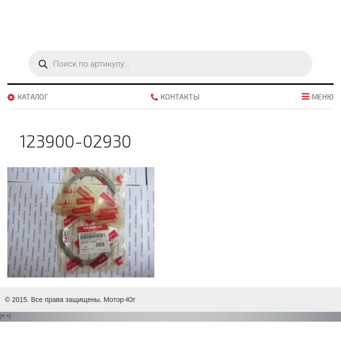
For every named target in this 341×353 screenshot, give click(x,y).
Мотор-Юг (120, 299)
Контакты (179, 97)
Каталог (32, 97)
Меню (323, 97)
